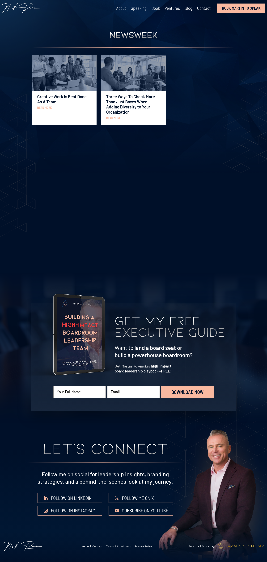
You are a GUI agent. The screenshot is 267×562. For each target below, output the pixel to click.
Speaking (139, 8)
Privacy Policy (150, 546)
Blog (188, 8)
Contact (204, 8)
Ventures (172, 8)
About (121, 8)
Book (155, 8)
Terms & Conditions (120, 546)
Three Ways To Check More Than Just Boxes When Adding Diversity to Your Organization (130, 104)
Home (78, 546)
